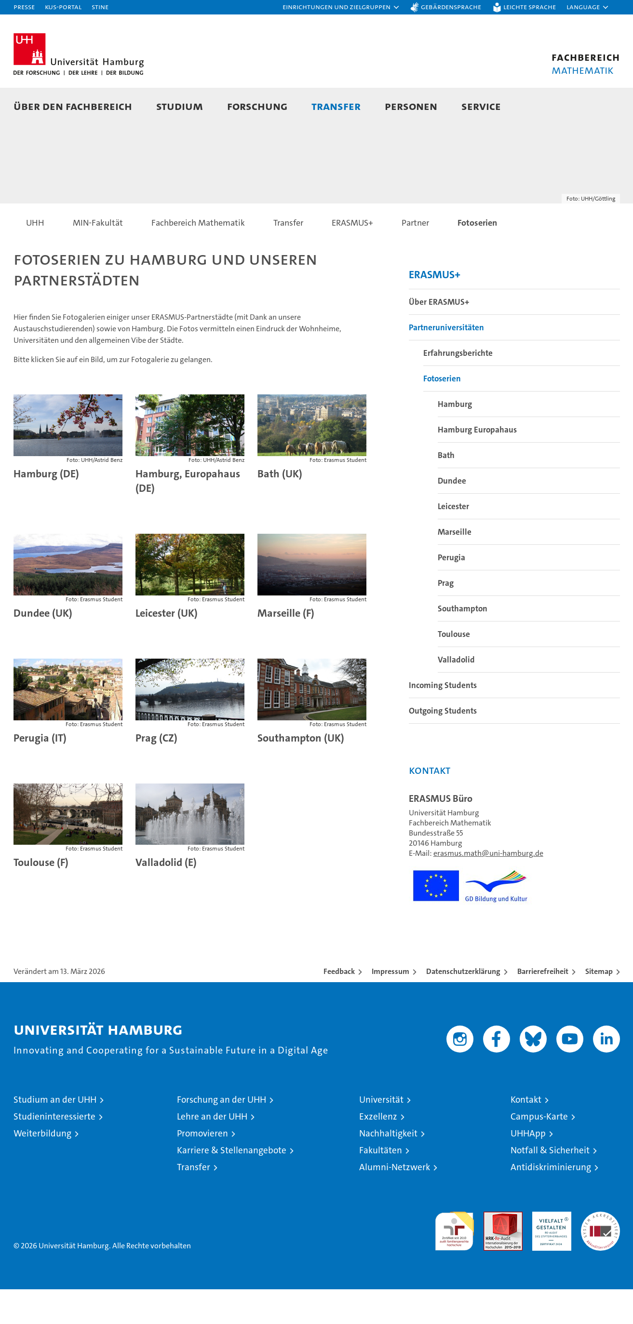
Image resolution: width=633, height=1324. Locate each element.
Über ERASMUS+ (439, 336)
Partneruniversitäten (446, 362)
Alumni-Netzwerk (394, 1202)
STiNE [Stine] (100, 6)
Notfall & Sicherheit (550, 1185)
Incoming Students (443, 720)
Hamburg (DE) (46, 508)
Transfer (336, 106)
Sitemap (599, 1006)
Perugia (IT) (40, 773)
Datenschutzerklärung (463, 1006)
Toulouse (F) (40, 897)
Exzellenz (378, 1151)
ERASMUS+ (434, 309)
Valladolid (456, 694)
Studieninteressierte (54, 1151)
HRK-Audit (549, 1251)
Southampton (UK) (300, 773)
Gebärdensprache (451, 6)
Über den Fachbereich (72, 106)
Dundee (452, 515)
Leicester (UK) (166, 648)
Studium (179, 106)
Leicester (453, 541)
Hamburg (455, 438)
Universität (381, 1134)
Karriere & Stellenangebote (231, 1185)
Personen (411, 106)
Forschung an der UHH (221, 1134)
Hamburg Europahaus (477, 464)
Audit (493, 1251)
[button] (341, 7)
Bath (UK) (279, 508)
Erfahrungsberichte (458, 387)
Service (481, 106)
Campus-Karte (539, 1151)
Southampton (462, 643)
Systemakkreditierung (600, 1251)
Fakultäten (380, 1185)
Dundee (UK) (42, 648)
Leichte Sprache (529, 6)
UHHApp (528, 1168)
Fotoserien (442, 413)
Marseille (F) (285, 648)
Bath (446, 490)
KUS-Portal (63, 6)
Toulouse (454, 668)
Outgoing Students (443, 745)
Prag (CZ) (156, 773)
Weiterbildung (42, 1168)
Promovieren (202, 1168)
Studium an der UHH (54, 1134)
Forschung (257, 106)
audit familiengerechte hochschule (454, 1261)
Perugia (451, 592)
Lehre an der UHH (212, 1151)
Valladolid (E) (166, 897)
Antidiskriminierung (551, 1202)
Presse (24, 6)
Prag (446, 617)
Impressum (390, 1006)
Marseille (454, 566)
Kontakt (526, 1134)
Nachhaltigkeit (388, 1168)
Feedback (339, 1006)
